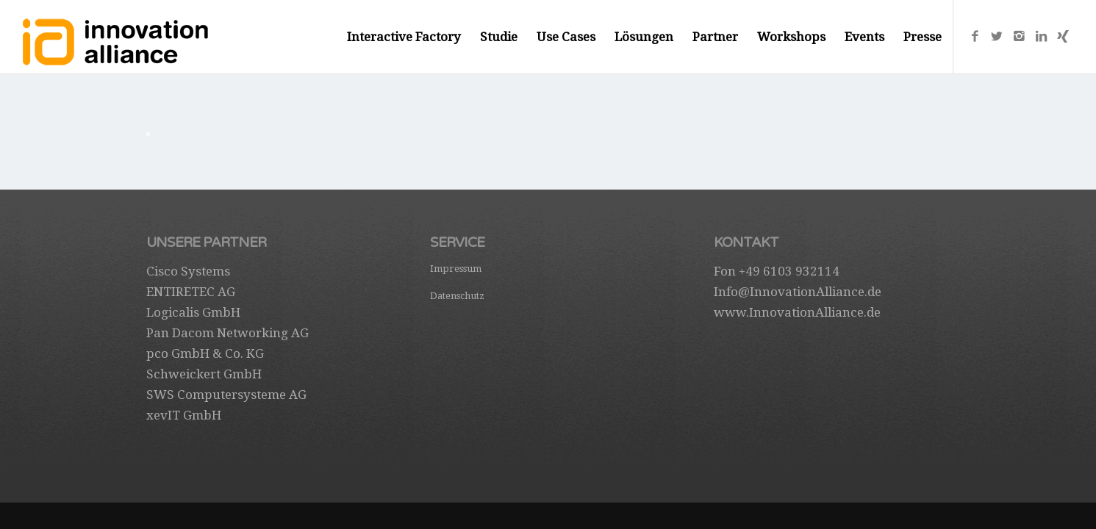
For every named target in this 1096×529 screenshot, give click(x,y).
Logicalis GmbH (193, 312)
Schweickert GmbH (204, 374)
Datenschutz (457, 295)
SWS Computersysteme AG (226, 394)
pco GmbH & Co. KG (205, 353)
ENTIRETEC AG (190, 291)
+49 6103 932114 (789, 271)
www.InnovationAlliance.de (797, 312)
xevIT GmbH (183, 415)
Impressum (455, 268)
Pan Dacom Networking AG (227, 332)
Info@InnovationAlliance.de (797, 291)
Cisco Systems (188, 271)
